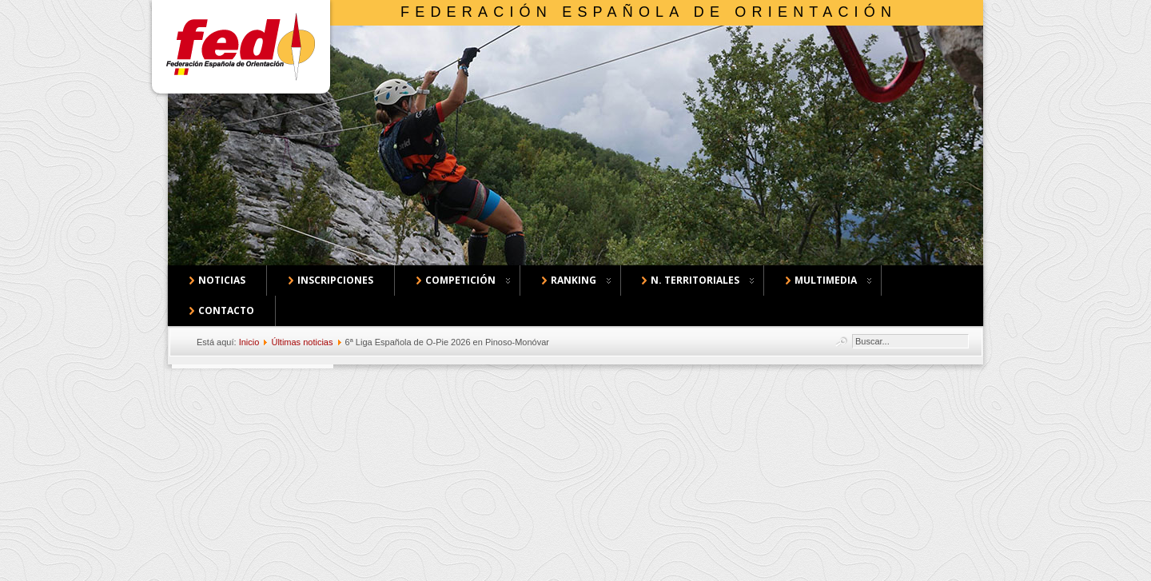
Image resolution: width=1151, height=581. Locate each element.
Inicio (249, 342)
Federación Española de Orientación (648, 12)
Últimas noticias (302, 342)
